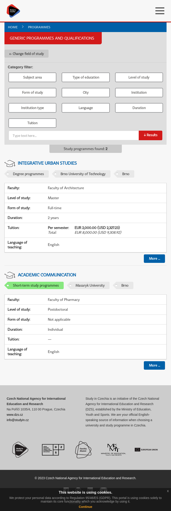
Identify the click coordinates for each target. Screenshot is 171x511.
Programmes (39, 27)
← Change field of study (26, 54)
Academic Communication (47, 274)
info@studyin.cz (18, 420)
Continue (85, 507)
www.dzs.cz (15, 414)
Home (13, 27)
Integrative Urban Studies (47, 163)
